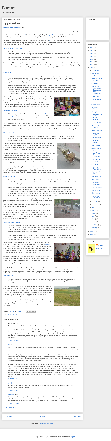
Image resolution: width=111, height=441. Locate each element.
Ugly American (96, 138)
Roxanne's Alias (96, 187)
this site (24, 35)
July (93, 210)
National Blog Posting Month (11, 27)
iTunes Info (95, 83)
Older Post (77, 417)
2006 (92, 231)
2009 (92, 62)
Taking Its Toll (95, 190)
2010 (92, 59)
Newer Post (7, 417)
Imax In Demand (96, 130)
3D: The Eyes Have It (96, 126)
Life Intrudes (95, 76)
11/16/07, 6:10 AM (13, 340)
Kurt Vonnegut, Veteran (96, 160)
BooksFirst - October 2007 (96, 197)
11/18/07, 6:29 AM (13, 390)
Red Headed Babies (95, 141)
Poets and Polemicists (96, 168)
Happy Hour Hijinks (95, 134)
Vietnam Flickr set (45, 31)
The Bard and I (96, 145)
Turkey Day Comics (95, 108)
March (94, 222)
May (93, 216)
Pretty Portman (96, 122)
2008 (92, 65)
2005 (92, 234)
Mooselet (11, 394)
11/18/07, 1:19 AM (13, 379)
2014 (92, 47)
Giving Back (95, 112)
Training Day (95, 179)
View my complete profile (101, 249)
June (93, 213)
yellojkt (10, 383)
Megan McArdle (52, 35)
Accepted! (94, 164)
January (95, 228)
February (95, 225)
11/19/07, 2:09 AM (13, 403)
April (93, 219)
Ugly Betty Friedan (94, 118)
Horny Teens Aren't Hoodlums (95, 155)
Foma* (8, 8)
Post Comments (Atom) (46, 423)
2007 (92, 68)
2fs (9, 344)
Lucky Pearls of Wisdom (96, 79)
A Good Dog (95, 104)
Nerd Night (95, 96)
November (95, 73)
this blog (51, 40)
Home (42, 417)
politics (10, 314)
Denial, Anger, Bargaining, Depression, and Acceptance (96, 90)
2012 (92, 53)
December (95, 70)
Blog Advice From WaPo (96, 183)
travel (15, 314)
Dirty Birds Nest (96, 176)
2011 (92, 56)
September (95, 204)
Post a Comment (11, 407)
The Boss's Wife (96, 193)
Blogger (72, 437)
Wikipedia (48, 244)
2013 (92, 50)
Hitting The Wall (96, 115)
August (94, 207)
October (95, 201)
